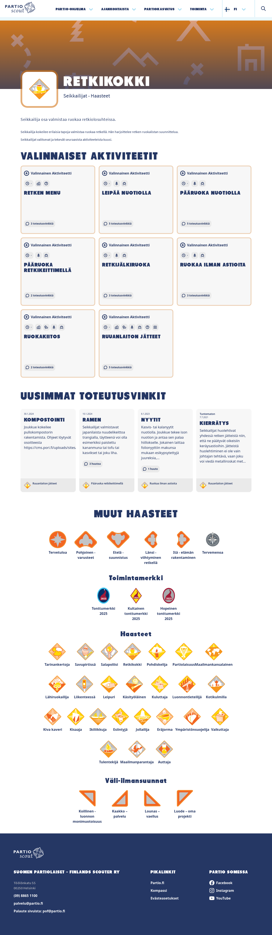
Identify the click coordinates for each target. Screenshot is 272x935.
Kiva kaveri (52, 720)
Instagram (221, 890)
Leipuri (109, 687)
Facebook (220, 882)
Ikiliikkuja (98, 720)
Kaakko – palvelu (119, 804)
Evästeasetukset (164, 898)
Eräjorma (164, 720)
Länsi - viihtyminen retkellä (151, 548)
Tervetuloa (58, 543)
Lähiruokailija (57, 687)
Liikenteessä (84, 687)
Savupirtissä (85, 655)
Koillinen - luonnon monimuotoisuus (87, 807)
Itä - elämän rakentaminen (183, 545)
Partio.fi (157, 882)
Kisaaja (75, 720)
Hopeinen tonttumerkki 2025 (168, 604)
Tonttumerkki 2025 (103, 601)
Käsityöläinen (134, 687)
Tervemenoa (212, 543)
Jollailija (142, 720)
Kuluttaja (159, 687)
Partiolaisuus (183, 655)
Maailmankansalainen (213, 655)
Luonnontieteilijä (187, 687)
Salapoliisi (109, 655)
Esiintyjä (120, 720)
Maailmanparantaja (137, 752)
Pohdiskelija (157, 655)
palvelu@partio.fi (28, 903)
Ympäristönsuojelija (192, 720)
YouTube (220, 898)
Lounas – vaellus (152, 804)
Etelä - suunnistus (118, 545)
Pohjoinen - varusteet (85, 545)
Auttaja (164, 752)
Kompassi (158, 890)
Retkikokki (132, 655)
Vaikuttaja (220, 720)
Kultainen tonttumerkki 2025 (136, 604)
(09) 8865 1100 (25, 895)
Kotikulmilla (216, 687)
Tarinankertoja (57, 655)
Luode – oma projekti (185, 804)
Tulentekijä (108, 752)
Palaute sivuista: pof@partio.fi (39, 911)
